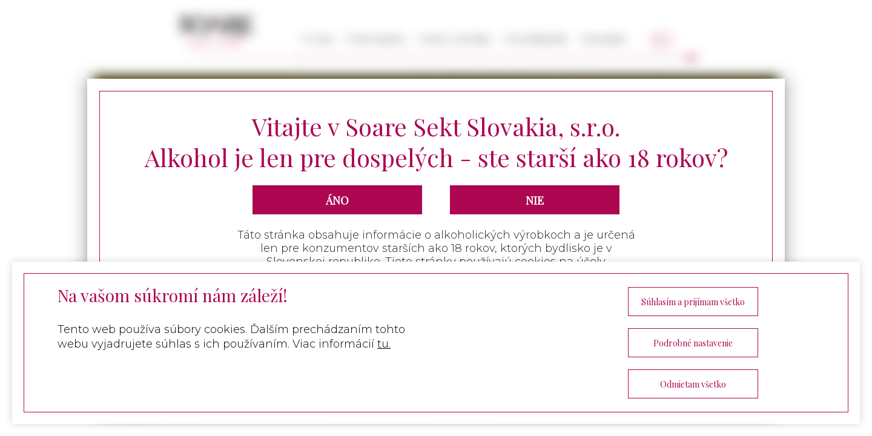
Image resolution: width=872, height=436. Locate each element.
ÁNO (337, 200)
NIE (535, 200)
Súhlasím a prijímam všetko (693, 302)
